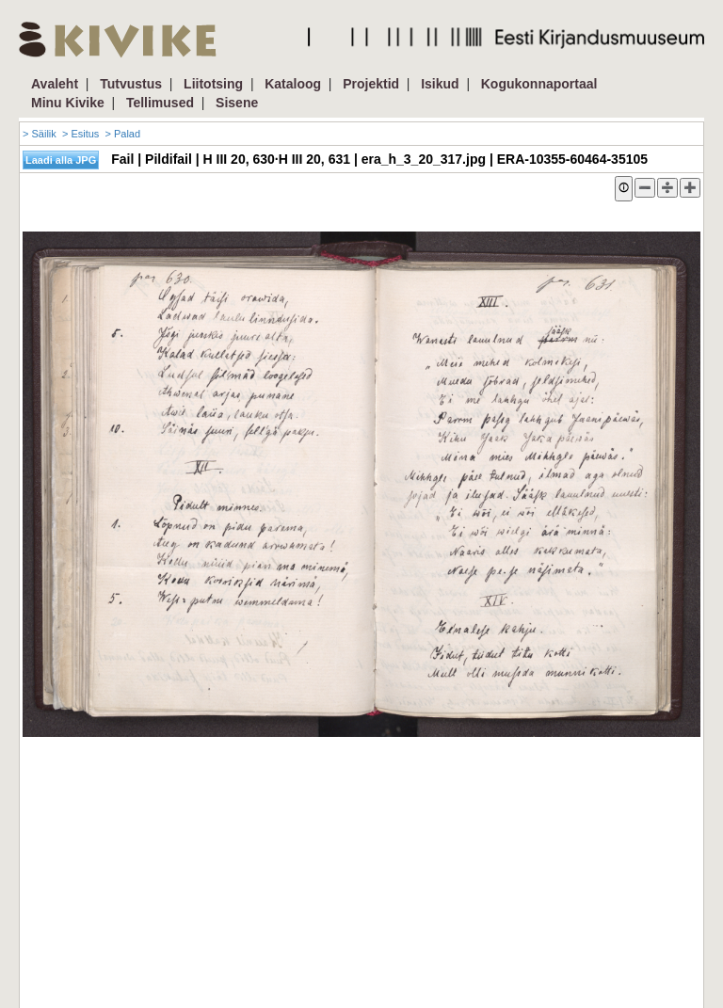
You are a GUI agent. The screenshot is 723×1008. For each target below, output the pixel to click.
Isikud (439, 83)
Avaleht (54, 83)
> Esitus (80, 133)
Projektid (371, 83)
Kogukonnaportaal (539, 83)
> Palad (122, 133)
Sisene (237, 102)
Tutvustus (131, 83)
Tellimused (160, 102)
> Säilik (39, 133)
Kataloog (293, 83)
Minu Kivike (67, 102)
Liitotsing (213, 83)
